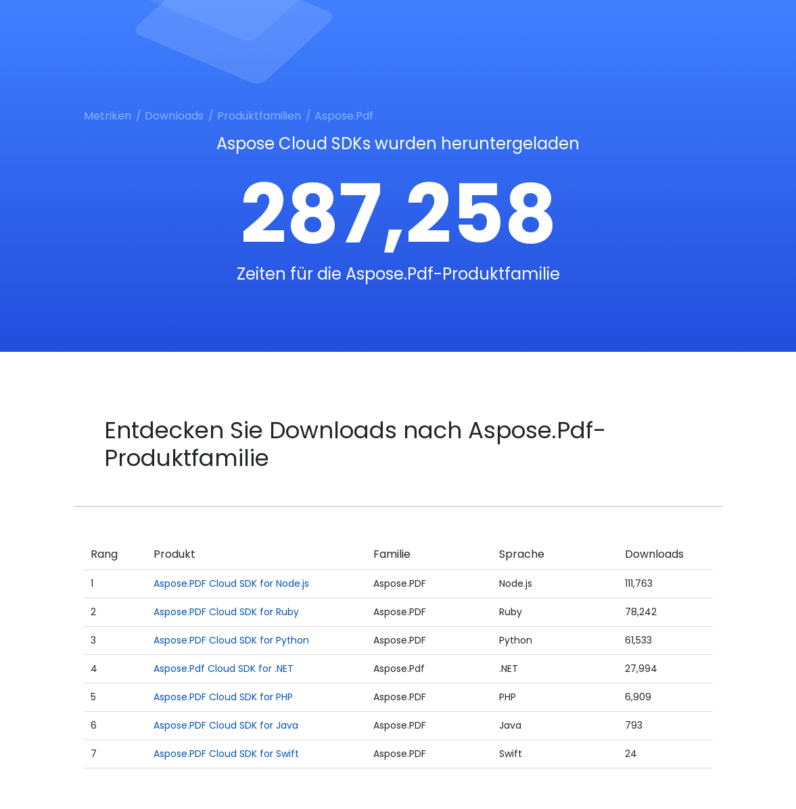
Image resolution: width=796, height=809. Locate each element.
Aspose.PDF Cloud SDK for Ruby (226, 612)
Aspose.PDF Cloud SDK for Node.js (231, 583)
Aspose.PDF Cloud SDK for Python (231, 640)
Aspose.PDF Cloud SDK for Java (226, 725)
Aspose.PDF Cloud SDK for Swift (226, 753)
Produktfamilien (259, 116)
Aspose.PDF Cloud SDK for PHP (223, 697)
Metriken (107, 116)
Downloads (174, 116)
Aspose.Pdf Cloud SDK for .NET (224, 668)
